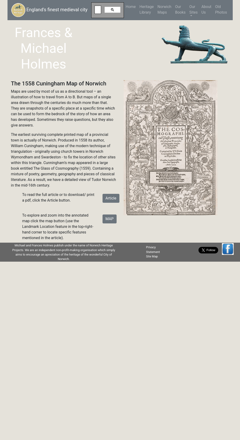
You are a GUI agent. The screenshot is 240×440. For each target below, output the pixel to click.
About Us (206, 9)
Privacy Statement (153, 249)
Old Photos (221, 9)
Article (111, 198)
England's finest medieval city (49, 10)
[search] (97, 10)
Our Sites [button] (193, 9)
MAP (110, 219)
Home (132, 6)
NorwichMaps (164, 9)
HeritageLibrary (147, 9)
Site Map (152, 256)
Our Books (180, 9)
